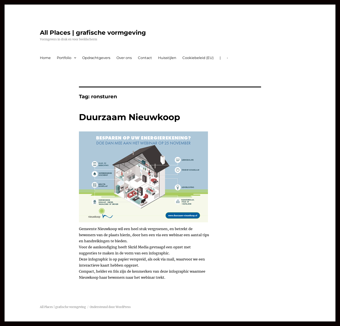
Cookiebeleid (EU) (198, 58)
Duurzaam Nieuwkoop (129, 117)
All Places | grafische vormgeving (93, 32)
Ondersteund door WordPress (110, 307)
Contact (145, 58)
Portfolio (64, 58)
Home (45, 58)
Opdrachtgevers (96, 58)
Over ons (124, 58)
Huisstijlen (167, 58)
